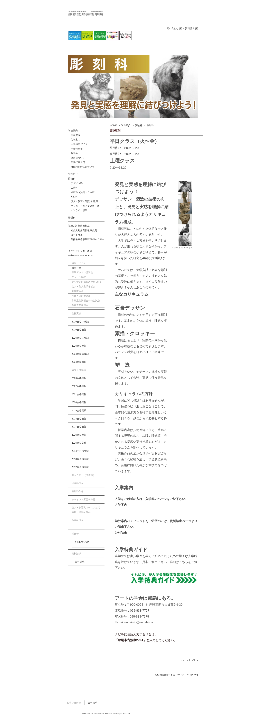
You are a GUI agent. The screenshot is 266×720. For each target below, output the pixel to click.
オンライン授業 (79, 210)
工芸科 (74, 187)
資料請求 (121, 532)
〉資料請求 (190, 28)
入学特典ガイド (79, 144)
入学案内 (121, 504)
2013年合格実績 (80, 459)
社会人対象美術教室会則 (84, 230)
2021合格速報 (79, 394)
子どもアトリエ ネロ (80, 251)
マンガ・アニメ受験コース (85, 206)
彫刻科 (74, 196)
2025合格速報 (79, 345)
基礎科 (71, 217)
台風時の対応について (82, 166)
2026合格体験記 (80, 321)
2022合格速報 (79, 386)
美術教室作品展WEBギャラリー (88, 239)
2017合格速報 (79, 426)
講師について (78, 157)
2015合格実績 (79, 442)
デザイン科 (77, 183)
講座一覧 (76, 267)
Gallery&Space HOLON (80, 255)
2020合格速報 (79, 402)
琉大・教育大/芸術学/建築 (84, 201)
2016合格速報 (79, 434)
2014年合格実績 (80, 451)
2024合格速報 (79, 362)
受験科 (138, 125)
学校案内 (75, 135)
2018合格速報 (79, 418)
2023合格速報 (79, 378)
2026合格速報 (79, 329)
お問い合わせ (82, 541)
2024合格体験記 (80, 354)
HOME (113, 125)
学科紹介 (126, 125)
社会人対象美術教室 (79, 225)
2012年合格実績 (80, 467)
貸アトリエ (77, 235)
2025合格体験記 (80, 337)
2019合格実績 (79, 410)
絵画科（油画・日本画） (84, 192)
